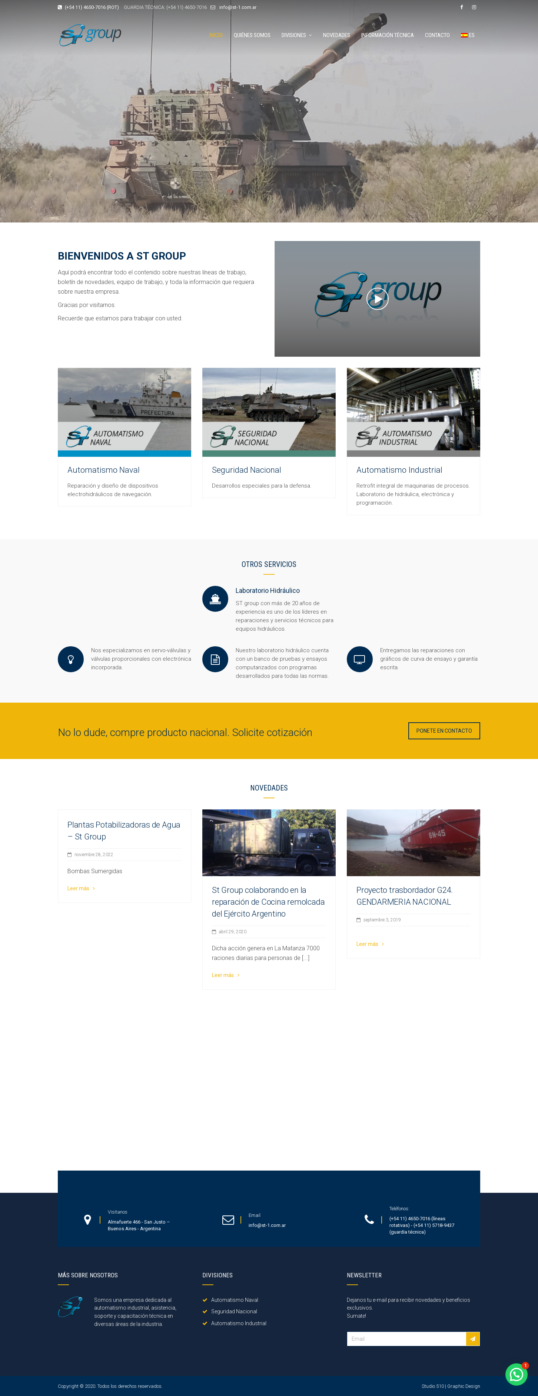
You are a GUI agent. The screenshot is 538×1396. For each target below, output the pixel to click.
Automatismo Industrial (399, 470)
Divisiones (294, 35)
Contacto (437, 35)
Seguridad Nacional (246, 470)
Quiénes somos (252, 35)
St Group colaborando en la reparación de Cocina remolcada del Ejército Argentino (268, 901)
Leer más (81, 888)
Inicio (216, 35)
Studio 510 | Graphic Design (451, 1386)
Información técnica (387, 35)
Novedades (336, 35)
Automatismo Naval (103, 470)
